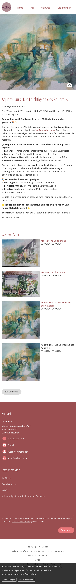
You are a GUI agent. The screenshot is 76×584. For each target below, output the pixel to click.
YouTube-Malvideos (45, 130)
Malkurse (45, 7)
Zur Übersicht (11, 391)
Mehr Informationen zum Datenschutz (19, 574)
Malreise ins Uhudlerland (53, 240)
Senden (66, 530)
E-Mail (11, 445)
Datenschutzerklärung (22, 521)
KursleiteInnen (64, 7)
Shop (32, 7)
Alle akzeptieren (26, 579)
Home (20, 7)
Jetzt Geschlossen (16, 458)
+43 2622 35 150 (13, 438)
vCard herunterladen (18, 451)
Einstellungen (9, 579)
